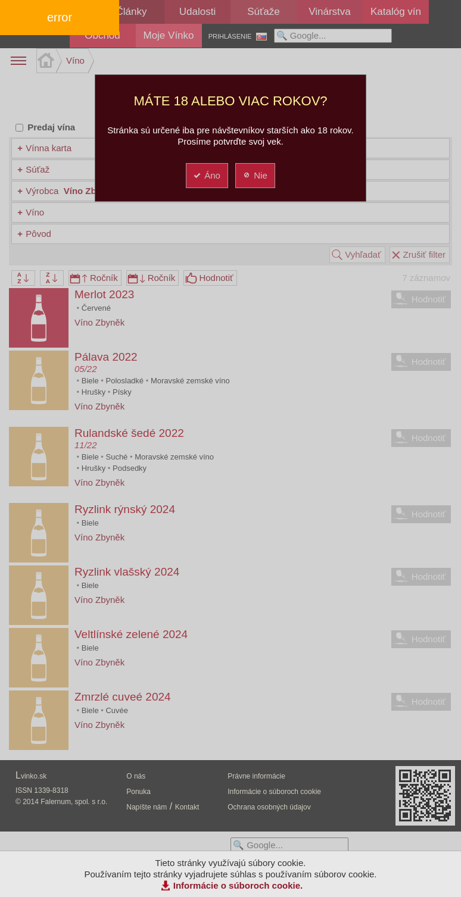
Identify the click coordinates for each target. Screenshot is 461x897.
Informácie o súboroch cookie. (238, 885)
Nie (254, 175)
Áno (206, 175)
